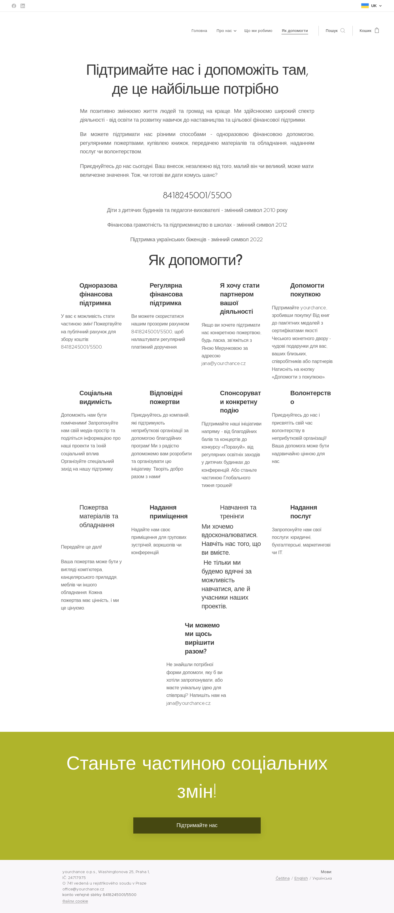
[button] (335, 30)
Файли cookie (75, 901)
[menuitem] (203, 30)
